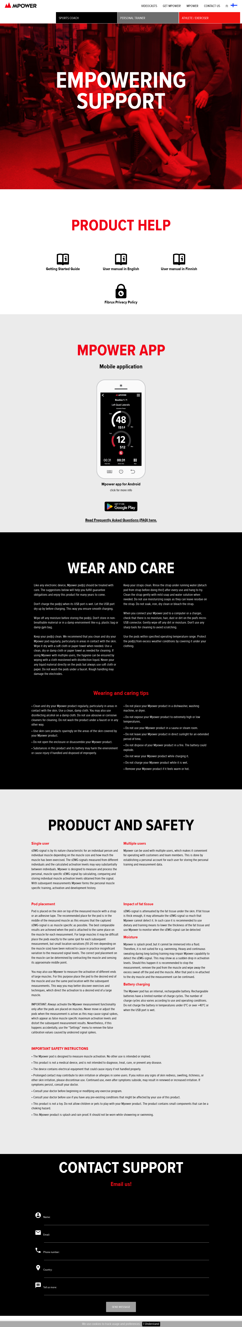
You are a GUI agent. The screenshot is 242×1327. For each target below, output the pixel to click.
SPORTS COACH (69, 18)
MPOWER (192, 6)
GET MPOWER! (172, 6)
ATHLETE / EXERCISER (195, 18)
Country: (50, 1272)
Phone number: (54, 1254)
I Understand (151, 1324)
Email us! (121, 1184)
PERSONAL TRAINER (132, 18)
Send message (121, 1310)
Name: (49, 1217)
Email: (48, 1236)
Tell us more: (52, 1290)
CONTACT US (212, 6)
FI (231, 5)
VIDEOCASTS (149, 6)
